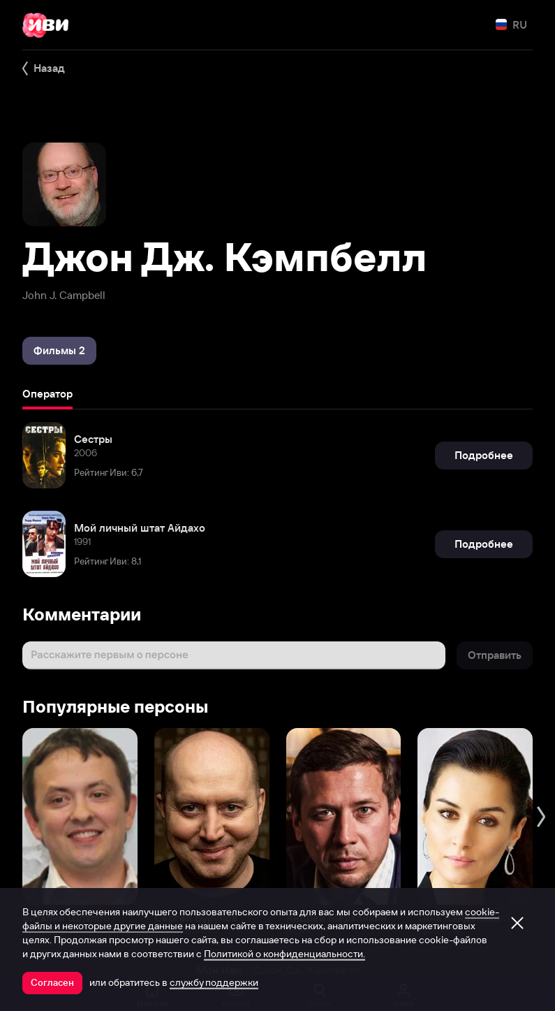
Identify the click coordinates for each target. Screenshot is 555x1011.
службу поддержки (214, 982)
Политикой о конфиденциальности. (284, 953)
